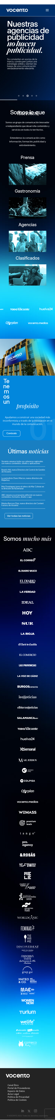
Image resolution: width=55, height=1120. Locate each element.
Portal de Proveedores (19, 1088)
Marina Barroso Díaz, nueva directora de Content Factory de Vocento (22, 504)
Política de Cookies (17, 1099)
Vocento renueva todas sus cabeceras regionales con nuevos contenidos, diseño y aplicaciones (22, 462)
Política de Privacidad (18, 1096)
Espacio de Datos (16, 1090)
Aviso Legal (13, 1093)
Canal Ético (13, 1085)
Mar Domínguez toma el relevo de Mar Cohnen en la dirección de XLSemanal (22, 487)
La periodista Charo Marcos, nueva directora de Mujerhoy (21, 479)
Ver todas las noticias (18, 515)
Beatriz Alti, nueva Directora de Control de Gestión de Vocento (23, 471)
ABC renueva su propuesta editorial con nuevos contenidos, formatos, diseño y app (21, 496)
